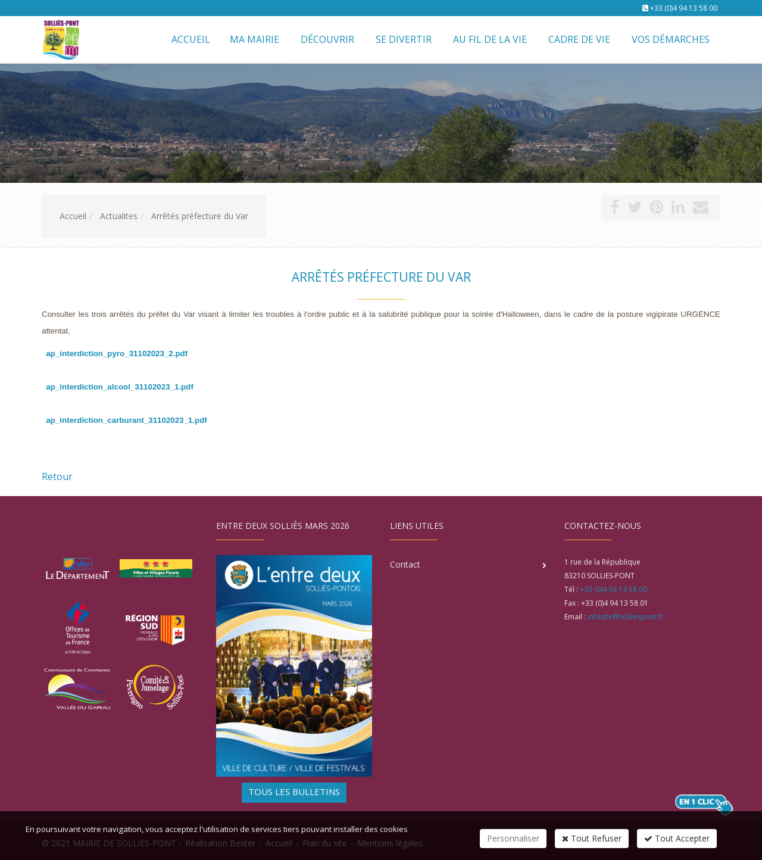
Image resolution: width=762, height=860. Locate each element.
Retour (57, 476)
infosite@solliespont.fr (626, 617)
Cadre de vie (579, 39)
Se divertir (404, 39)
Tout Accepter (677, 838)
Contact (405, 564)
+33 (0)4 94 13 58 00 (683, 8)
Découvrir (327, 39)
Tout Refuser (592, 838)
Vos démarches (671, 39)
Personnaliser (513, 838)
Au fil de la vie (490, 39)
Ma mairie (254, 39)
